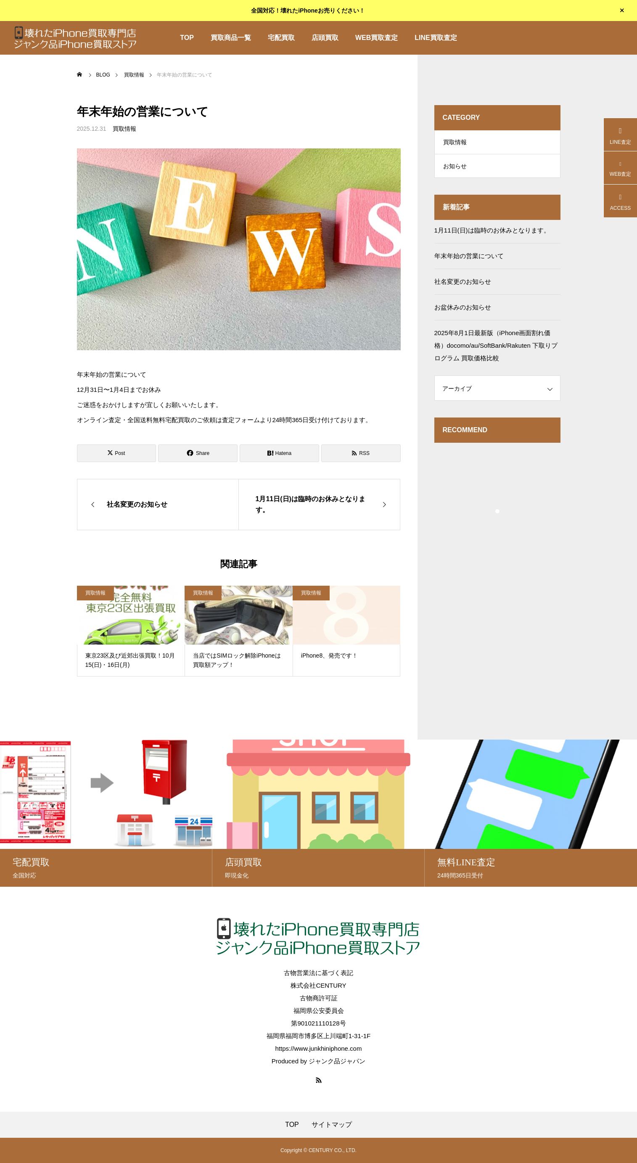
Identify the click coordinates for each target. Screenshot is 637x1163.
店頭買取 (325, 37)
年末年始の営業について (469, 258)
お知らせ (455, 168)
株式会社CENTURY (318, 985)
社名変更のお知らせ (462, 284)
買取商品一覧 (231, 37)
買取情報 (124, 128)
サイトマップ (332, 1124)
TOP (187, 37)
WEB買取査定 (376, 37)
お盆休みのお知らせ (462, 310)
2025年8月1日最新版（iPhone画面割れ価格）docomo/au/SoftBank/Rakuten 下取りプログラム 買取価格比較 (496, 348)
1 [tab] (497, 514)
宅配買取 (281, 37)
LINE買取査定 (436, 37)
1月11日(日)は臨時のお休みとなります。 (492, 233)
